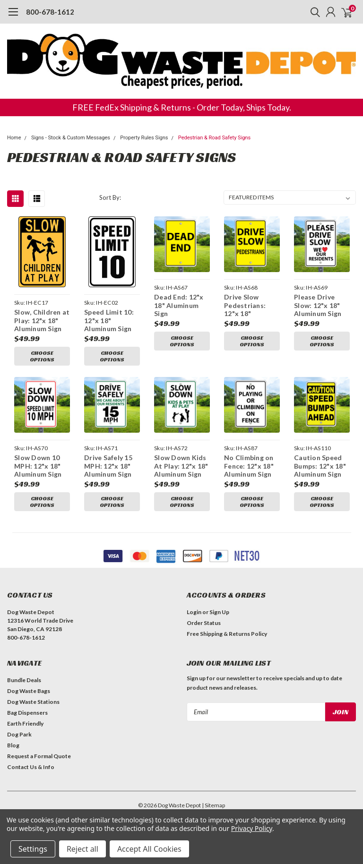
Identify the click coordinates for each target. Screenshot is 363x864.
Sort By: (110, 197)
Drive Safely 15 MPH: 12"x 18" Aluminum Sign (108, 465)
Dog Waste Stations (33, 701)
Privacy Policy (251, 828)
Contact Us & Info (30, 766)
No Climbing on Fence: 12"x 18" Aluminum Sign (249, 465)
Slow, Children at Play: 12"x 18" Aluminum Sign (41, 320)
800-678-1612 (50, 12)
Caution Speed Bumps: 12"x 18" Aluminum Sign (320, 465)
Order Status (204, 622)
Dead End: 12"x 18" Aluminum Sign (179, 305)
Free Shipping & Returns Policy (227, 633)
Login (194, 612)
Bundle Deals (24, 680)
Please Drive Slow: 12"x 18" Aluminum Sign (317, 305)
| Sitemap (213, 805)
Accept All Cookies (149, 849)
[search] (312, 12)
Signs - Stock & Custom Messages (70, 138)
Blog (13, 745)
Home (14, 138)
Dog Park (19, 734)
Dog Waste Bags (28, 690)
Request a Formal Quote (39, 756)
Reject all (82, 849)
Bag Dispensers (27, 712)
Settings (32, 849)
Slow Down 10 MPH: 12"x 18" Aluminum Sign (37, 465)
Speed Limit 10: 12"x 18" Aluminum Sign (109, 320)
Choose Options (42, 356)
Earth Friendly (25, 723)
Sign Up (219, 612)
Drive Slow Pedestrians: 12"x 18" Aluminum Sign (247, 305)
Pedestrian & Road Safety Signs (214, 138)
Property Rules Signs (144, 138)
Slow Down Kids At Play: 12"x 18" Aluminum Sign (181, 465)
